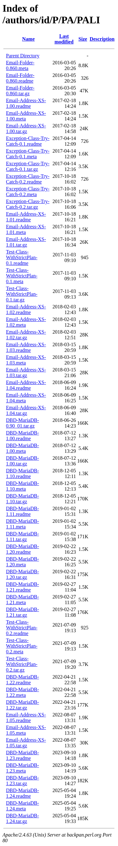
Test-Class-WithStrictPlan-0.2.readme (21, 627)
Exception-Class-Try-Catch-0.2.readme (27, 178)
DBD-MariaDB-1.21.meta (22, 599)
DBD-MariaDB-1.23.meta (22, 767)
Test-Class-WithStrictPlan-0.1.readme (21, 257)
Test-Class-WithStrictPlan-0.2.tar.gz (21, 664)
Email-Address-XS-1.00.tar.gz (26, 128)
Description (102, 39)
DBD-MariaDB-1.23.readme (22, 755)
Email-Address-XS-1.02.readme (26, 309)
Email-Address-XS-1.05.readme (26, 717)
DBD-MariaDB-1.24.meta (22, 805)
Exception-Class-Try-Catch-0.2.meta (27, 191)
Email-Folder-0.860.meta (20, 65)
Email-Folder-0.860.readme (20, 78)
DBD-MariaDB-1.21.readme (22, 586)
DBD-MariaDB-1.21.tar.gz (22, 612)
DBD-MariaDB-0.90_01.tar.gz (22, 423)
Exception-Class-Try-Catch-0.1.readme (27, 141)
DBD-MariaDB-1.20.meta (22, 561)
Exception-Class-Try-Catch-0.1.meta (27, 153)
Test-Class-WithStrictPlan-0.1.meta (21, 275)
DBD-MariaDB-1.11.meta (22, 523)
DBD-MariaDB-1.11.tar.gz (22, 536)
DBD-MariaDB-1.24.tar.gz (22, 818)
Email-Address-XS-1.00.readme (26, 103)
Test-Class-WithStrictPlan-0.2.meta (21, 646)
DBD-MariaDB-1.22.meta (22, 692)
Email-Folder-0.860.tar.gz (20, 90)
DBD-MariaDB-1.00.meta (22, 448)
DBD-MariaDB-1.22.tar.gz (22, 704)
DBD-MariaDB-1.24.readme (22, 793)
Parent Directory (22, 55)
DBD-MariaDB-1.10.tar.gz (22, 498)
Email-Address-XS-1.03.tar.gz (26, 372)
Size (82, 39)
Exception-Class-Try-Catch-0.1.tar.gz (27, 166)
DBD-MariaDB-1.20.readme (22, 549)
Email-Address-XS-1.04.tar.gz (26, 410)
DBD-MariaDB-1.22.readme (22, 679)
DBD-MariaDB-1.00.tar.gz (22, 460)
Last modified (63, 38)
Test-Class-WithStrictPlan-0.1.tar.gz (21, 294)
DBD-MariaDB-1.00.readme (22, 435)
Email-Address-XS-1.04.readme (26, 385)
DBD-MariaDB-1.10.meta (22, 486)
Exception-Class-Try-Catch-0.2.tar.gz (27, 204)
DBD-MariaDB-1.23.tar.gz (22, 780)
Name (28, 39)
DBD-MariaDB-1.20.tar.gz (22, 574)
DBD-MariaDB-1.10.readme (22, 473)
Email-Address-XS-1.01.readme (26, 216)
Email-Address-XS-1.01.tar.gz (26, 242)
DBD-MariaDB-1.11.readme (22, 511)
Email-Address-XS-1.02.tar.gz (26, 334)
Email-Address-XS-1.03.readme (26, 347)
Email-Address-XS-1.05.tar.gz (26, 742)
